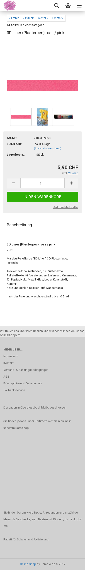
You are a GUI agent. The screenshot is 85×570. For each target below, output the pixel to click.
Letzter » (57, 18)
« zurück (28, 18)
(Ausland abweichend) (47, 148)
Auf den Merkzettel (65, 207)
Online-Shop (28, 564)
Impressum (10, 356)
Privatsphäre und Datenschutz (22, 383)
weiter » (43, 18)
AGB (6, 376)
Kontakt (8, 363)
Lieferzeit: (14, 144)
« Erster (14, 18)
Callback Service (14, 390)
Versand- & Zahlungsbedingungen (25, 369)
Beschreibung (19, 224)
